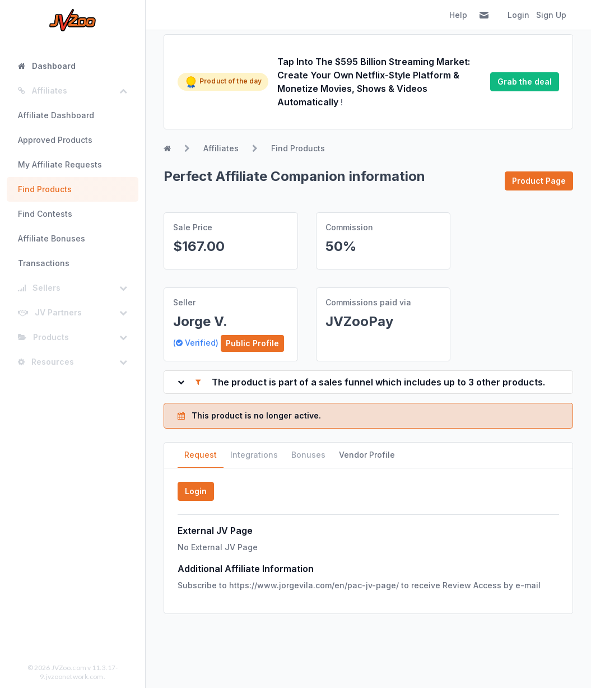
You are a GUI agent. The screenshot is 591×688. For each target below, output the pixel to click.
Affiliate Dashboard (56, 115)
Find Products (45, 189)
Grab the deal (524, 81)
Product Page (539, 180)
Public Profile (252, 343)
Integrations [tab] (254, 454)
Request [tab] (200, 454)
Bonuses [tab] (308, 454)
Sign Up (551, 15)
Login (518, 15)
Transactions (43, 263)
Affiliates (221, 148)
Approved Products (55, 140)
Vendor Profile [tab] (367, 454)
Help (458, 15)
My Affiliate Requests (60, 164)
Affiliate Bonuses (51, 238)
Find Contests (45, 214)
